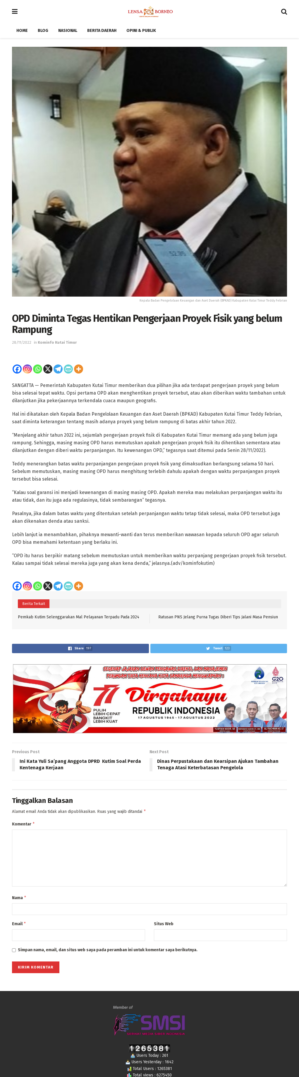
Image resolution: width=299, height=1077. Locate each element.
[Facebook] (17, 369)
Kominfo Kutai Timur (57, 342)
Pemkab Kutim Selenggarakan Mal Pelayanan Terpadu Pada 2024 (78, 617)
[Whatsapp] (37, 369)
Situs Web (163, 925)
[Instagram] (27, 369)
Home (22, 30)
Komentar (23, 825)
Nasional (67, 30)
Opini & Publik (141, 30)
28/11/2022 (21, 342)
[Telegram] (58, 369)
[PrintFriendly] (68, 369)
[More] (78, 369)
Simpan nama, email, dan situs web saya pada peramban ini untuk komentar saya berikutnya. (107, 952)
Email (19, 926)
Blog (43, 30)
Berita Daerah (101, 30)
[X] (47, 369)
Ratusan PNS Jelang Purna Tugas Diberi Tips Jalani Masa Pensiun (218, 617)
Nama (19, 899)
